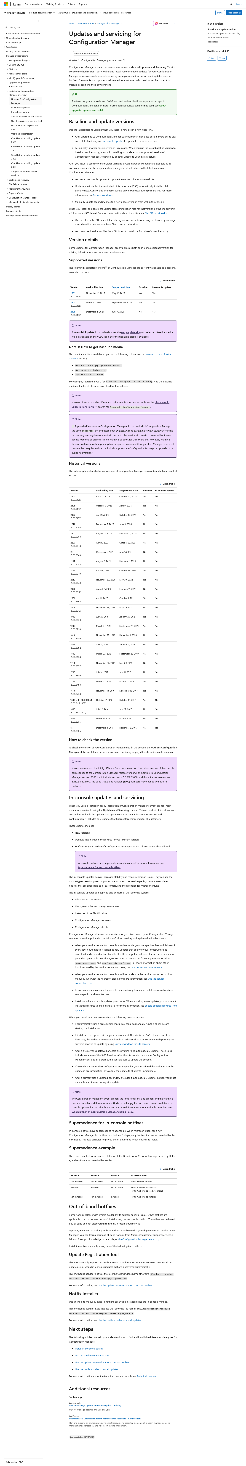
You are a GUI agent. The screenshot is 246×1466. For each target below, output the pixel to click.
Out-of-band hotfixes (218, 37)
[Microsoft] (6, 4)
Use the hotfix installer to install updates (119, 1320)
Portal (220, 12)
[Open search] (231, 4)
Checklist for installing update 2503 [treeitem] (25, 148)
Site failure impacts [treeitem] (18, 184)
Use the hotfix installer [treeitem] (22, 133)
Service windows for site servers (132, 1043)
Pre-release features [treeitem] (20, 112)
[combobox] (21, 27)
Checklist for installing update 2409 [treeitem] (25, 156)
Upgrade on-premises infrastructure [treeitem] (19, 84)
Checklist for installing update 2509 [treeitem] (25, 140)
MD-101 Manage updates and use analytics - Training (95, 1405)
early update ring (131, 332)
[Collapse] (38, 21)
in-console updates (113, 141)
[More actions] (174, 23)
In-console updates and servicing (224, 33)
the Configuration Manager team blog (138, 1239)
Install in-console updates (89, 1348)
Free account (234, 12)
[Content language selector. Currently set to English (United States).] (18, 1461)
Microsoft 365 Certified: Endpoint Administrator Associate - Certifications (105, 1418)
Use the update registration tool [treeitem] (24, 127)
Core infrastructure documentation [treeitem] (23, 33)
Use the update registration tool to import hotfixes (125, 1285)
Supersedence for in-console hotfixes (99, 867)
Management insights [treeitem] (19, 60)
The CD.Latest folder (156, 213)
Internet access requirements (146, 967)
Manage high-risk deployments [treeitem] (24, 202)
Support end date (121, 287)
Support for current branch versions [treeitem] (24, 173)
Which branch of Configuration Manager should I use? (102, 1111)
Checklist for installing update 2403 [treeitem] (25, 165)
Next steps (213, 41)
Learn (71, 23)
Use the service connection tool (92, 1355)
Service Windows (102, 194)
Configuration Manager (108, 23)
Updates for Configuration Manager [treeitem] (24, 101)
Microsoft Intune (86, 23)
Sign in (239, 4)
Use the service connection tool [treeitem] (26, 120)
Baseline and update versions (222, 29)
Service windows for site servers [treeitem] (26, 116)
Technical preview (146, 1376)
